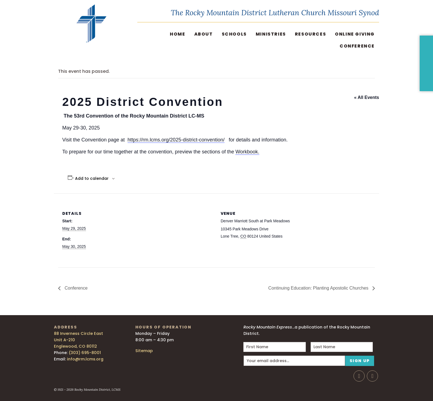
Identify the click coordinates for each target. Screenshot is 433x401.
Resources (310, 34)
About (203, 34)
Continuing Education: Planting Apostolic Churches (319, 288)
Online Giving (355, 34)
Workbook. (247, 152)
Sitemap (144, 350)
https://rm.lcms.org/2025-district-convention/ (176, 140)
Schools (234, 34)
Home (177, 34)
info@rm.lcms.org (85, 359)
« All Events (366, 97)
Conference (357, 46)
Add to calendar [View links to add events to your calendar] (92, 178)
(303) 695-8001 (85, 352)
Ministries (271, 34)
